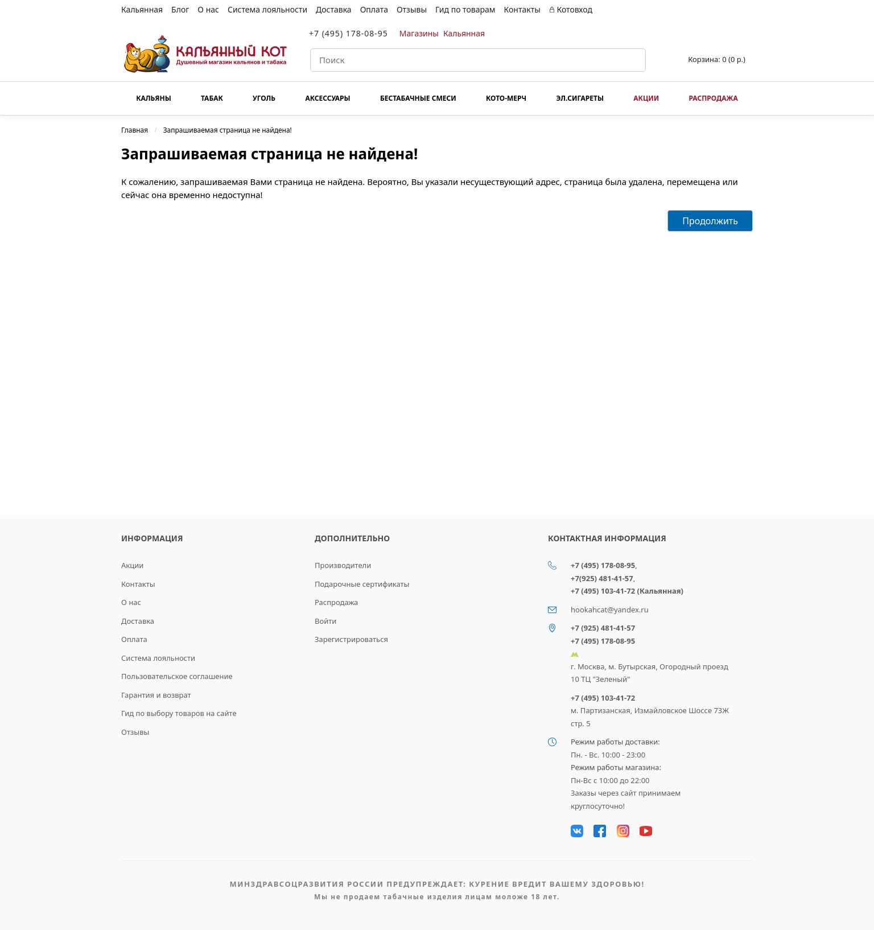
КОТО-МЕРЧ (506, 98)
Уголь (264, 98)
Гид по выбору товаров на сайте (179, 713)
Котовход (570, 9)
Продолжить (710, 221)
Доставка (334, 9)
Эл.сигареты (580, 98)
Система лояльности (267, 9)
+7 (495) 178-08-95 (348, 33)
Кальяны (153, 98)
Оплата (374, 9)
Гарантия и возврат (156, 695)
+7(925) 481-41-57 (602, 578)
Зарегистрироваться (351, 639)
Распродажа (713, 98)
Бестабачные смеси (418, 98)
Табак (212, 98)
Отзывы (412, 9)
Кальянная (142, 9)
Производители (343, 565)
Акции (646, 98)
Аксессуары (327, 98)
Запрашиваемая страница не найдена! (227, 130)
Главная (134, 130)
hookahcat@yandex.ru (610, 609)
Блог (180, 9)
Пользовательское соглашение (177, 676)
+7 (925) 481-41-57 (603, 628)
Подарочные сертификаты (362, 584)
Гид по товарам (465, 9)
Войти (325, 621)
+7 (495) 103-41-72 (603, 698)
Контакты (522, 9)
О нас (208, 9)
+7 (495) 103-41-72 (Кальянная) (627, 591)
